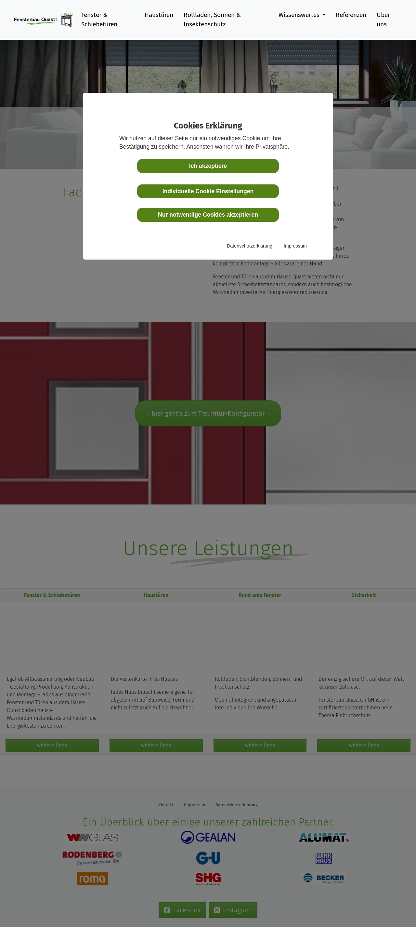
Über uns (383, 19)
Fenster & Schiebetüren (99, 19)
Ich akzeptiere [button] (208, 166)
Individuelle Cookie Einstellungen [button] (208, 191)
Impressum (295, 246)
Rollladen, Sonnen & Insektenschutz (211, 19)
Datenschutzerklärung (249, 246)
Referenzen (351, 15)
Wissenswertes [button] (299, 15)
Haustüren (158, 15)
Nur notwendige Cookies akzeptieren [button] (208, 214)
